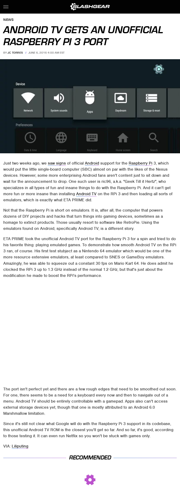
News (8, 20)
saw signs (57, 163)
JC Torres (15, 52)
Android (92, 163)
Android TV (86, 193)
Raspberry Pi (140, 163)
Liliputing (20, 446)
